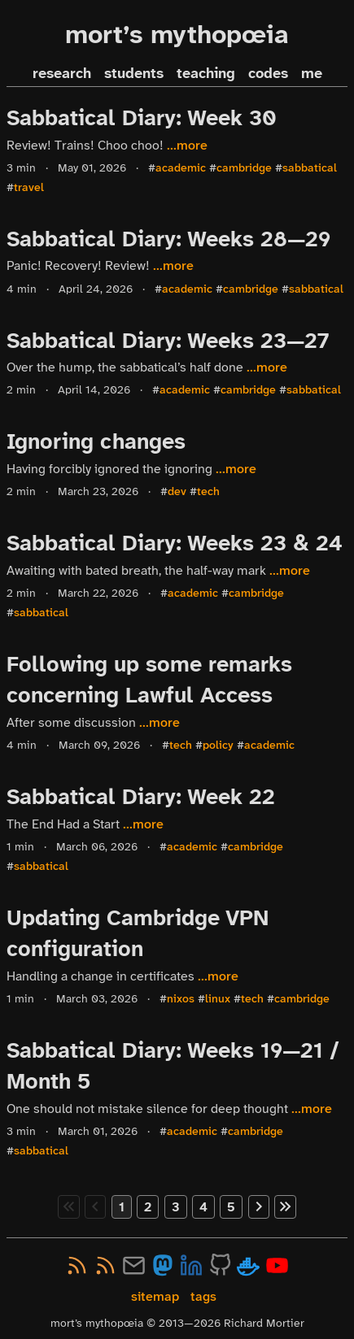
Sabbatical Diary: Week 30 (142, 118)
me (311, 73)
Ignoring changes (96, 441)
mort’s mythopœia (177, 34)
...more (187, 145)
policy (218, 745)
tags (203, 1296)
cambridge (244, 168)
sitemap (155, 1296)
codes (268, 73)
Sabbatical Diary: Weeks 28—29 (168, 239)
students (134, 73)
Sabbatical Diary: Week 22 (141, 796)
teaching (206, 73)
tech (208, 491)
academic (180, 168)
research (62, 73)
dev (177, 491)
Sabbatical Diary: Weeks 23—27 (168, 340)
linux (217, 998)
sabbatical (309, 168)
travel (29, 187)
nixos (180, 998)
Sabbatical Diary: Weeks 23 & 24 (175, 543)
